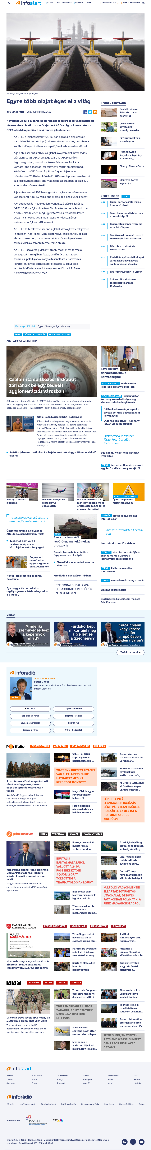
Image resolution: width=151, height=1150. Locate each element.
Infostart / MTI (15, 112)
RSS (35, 1144)
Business (33, 983)
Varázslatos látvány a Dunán (127, 581)
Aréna (142, 1104)
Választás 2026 (65, 9)
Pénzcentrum (40, 746)
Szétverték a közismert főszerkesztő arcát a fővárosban (119, 440)
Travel (61, 983)
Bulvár (86, 1076)
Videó (110, 1084)
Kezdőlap (20, 327)
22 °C (140, 3)
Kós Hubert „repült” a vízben (118, 543)
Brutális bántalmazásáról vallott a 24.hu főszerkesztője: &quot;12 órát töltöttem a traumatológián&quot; (74, 871)
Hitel (43, 834)
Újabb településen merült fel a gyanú (123, 502)
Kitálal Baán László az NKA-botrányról (59, 417)
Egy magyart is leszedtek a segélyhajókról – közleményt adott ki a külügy (27, 592)
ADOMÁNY (119, 927)
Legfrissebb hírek (27, 1104)
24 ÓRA (126, 197)
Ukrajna (80, 9)
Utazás (73, 834)
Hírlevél (136, 1080)
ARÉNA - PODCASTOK (131, 9)
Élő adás (30, 709)
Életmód (61, 1084)
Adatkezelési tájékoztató (84, 1140)
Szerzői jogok (25, 1144)
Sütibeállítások (46, 1144)
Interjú (60, 1080)
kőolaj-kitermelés (35, 335)
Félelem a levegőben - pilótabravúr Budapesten (54, 503)
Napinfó (86, 1084)
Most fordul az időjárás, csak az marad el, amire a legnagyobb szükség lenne (120, 556)
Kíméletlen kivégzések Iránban (72, 576)
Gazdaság (10, 1084)
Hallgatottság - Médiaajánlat (42, 1140)
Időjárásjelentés (68, 1104)
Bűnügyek (87, 1080)
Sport (48, 983)
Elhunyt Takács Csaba (113, 590)
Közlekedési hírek (48, 1104)
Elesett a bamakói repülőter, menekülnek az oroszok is (72, 542)
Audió (111, 1080)
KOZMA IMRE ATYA (54, 927)
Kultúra (35, 1080)
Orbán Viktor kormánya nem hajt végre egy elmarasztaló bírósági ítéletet (120, 399)
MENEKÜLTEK (99, 927)
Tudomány (37, 1076)
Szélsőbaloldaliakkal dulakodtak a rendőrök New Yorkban (74, 589)
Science (76, 983)
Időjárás (137, 1084)
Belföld (9, 1076)
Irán (90, 9)
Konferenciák (80, 746)
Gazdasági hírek (126, 1104)
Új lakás (99, 746)
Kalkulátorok (93, 834)
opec (18, 335)
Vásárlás (58, 834)
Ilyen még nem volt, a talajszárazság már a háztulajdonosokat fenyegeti (26, 544)
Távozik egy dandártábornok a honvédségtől (114, 373)
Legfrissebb (113, 1076)
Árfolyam (60, 746)
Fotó (135, 1076)
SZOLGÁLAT (78, 927)
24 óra (51, 9)
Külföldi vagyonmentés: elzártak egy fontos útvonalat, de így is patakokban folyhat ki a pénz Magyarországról (122, 896)
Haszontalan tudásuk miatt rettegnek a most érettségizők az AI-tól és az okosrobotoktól (91, 505)
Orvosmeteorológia (90, 1104)
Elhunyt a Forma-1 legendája (16, 502)
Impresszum (64, 1140)
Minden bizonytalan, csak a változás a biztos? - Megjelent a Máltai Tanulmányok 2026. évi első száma (27, 965)
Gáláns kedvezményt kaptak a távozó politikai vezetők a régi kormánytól (122, 413)
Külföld (31, 327)
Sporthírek (109, 1104)
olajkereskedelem (59, 335)
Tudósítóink (62, 1076)
